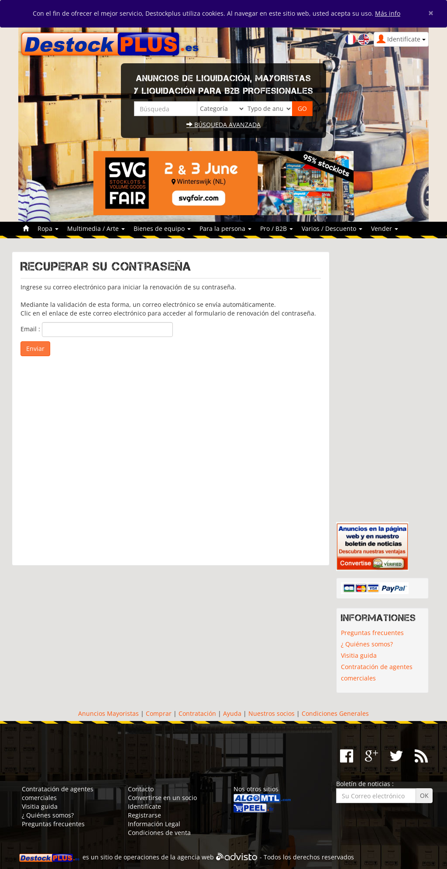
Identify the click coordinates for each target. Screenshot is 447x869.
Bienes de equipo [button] (162, 228)
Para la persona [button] (225, 228)
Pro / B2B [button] (276, 228)
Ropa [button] (48, 228)
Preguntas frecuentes (372, 633)
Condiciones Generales (335, 713)
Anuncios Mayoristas (108, 713)
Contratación (197, 713)
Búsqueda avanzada (223, 124)
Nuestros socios (271, 713)
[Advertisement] (170, 456)
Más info (387, 13)
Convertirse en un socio (162, 797)
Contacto (141, 789)
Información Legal (154, 824)
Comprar (159, 713)
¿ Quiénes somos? (367, 644)
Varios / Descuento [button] (332, 228)
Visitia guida (359, 655)
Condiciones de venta (159, 832)
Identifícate (144, 806)
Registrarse (144, 815)
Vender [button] (384, 228)
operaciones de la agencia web (169, 857)
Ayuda (232, 713)
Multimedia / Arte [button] (96, 228)
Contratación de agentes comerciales (377, 672)
